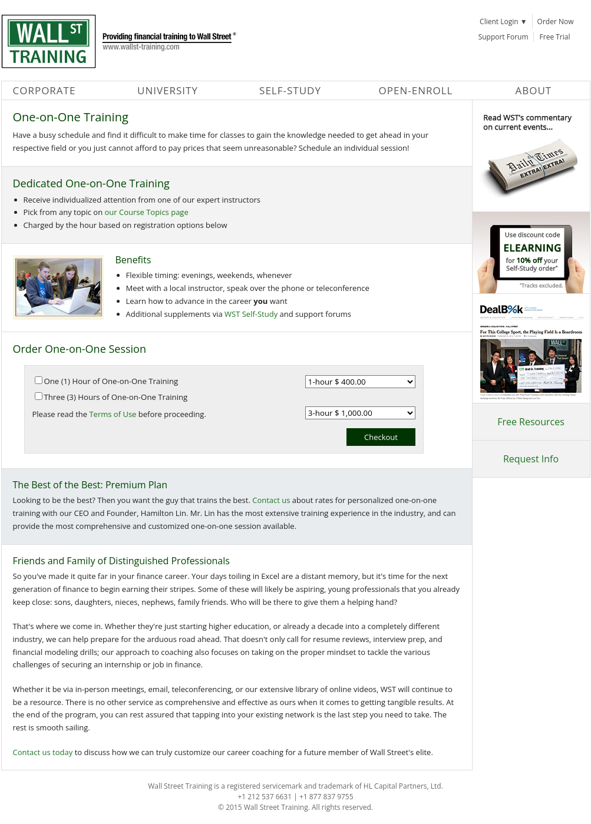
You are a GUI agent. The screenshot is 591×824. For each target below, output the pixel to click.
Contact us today (43, 752)
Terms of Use (112, 414)
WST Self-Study (251, 314)
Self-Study (290, 90)
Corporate (44, 90)
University (167, 90)
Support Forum (503, 37)
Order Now (555, 21)
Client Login (503, 21)
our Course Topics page (147, 212)
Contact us (271, 500)
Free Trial (555, 37)
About (534, 90)
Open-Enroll (416, 90)
